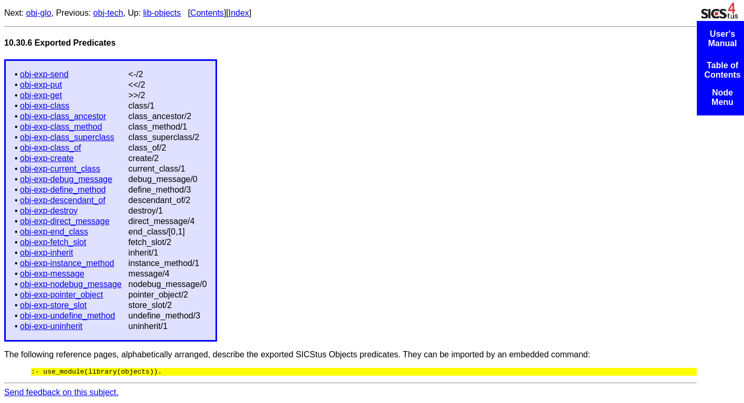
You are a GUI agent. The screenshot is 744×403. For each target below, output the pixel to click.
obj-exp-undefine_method (67, 315)
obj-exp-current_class (60, 168)
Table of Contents (722, 70)
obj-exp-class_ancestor (63, 116)
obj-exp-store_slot (53, 305)
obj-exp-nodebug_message (71, 284)
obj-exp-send (44, 74)
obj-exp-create (46, 158)
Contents (207, 12)
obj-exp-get (41, 95)
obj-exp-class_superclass (67, 137)
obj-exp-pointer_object (61, 294)
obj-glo (38, 12)
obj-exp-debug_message (66, 179)
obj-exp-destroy (49, 210)
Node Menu (722, 97)
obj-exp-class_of (50, 147)
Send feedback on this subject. (61, 393)
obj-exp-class (44, 105)
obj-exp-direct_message (65, 221)
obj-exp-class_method (61, 126)
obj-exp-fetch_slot (53, 242)
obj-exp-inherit (46, 252)
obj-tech (108, 12)
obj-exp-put (41, 84)
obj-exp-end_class (54, 231)
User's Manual (722, 38)
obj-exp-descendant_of (62, 200)
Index (239, 12)
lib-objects (162, 12)
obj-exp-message (52, 273)
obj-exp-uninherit (51, 326)
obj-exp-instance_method (67, 263)
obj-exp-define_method (63, 189)
